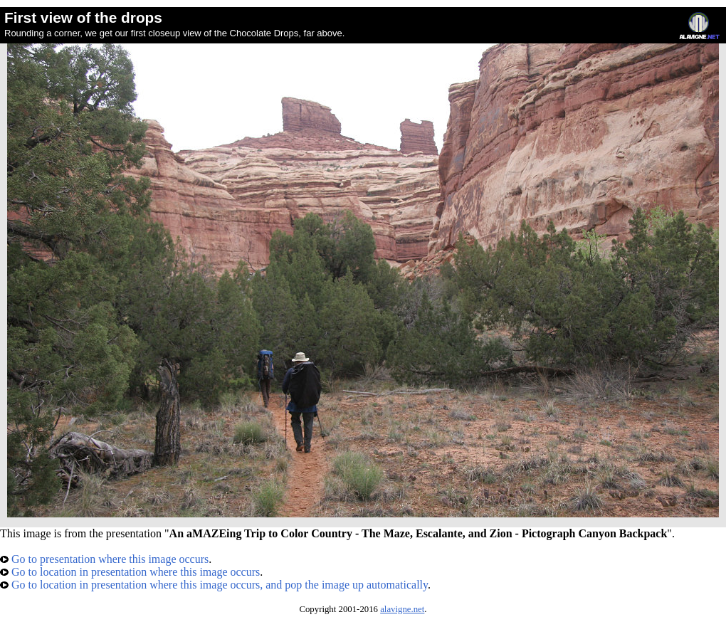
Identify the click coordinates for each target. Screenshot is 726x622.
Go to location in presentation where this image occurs (130, 572)
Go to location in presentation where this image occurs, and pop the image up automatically (214, 585)
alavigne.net (402, 609)
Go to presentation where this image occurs (104, 559)
